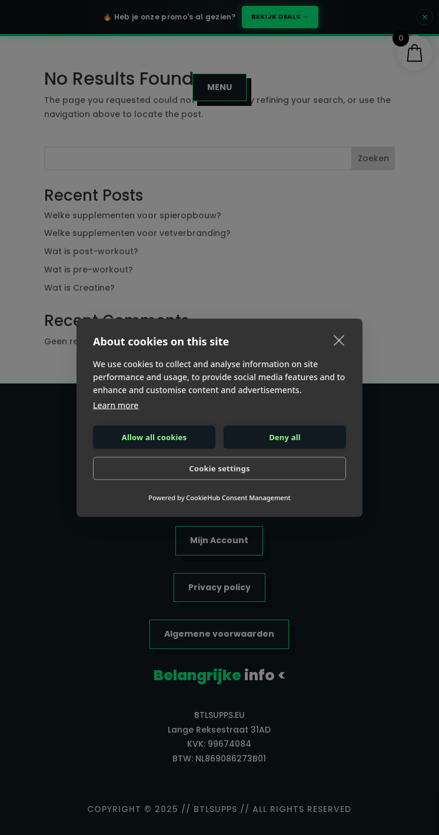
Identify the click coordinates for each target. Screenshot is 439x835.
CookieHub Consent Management (238, 497)
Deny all (285, 437)
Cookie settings (219, 468)
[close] (339, 339)
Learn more (115, 404)
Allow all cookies (154, 437)
